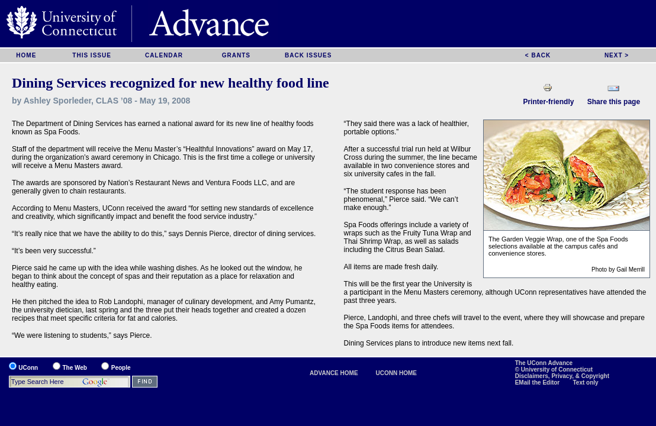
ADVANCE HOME (334, 373)
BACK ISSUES (308, 55)
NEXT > (616, 55)
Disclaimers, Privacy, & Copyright (562, 376)
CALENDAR (164, 55)
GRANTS (236, 55)
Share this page (613, 102)
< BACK (538, 55)
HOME (26, 55)
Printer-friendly (548, 102)
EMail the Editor (538, 382)
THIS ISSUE (91, 55)
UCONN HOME (396, 373)
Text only (586, 382)
